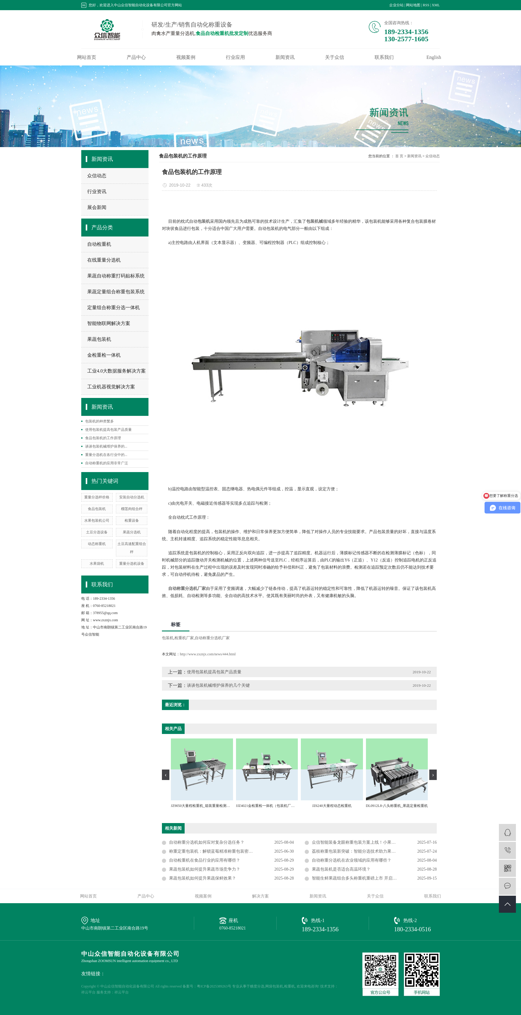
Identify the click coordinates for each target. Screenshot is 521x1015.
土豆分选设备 (97, 532)
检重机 (289, 986)
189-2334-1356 (320, 929)
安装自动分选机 (131, 497)
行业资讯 (96, 191)
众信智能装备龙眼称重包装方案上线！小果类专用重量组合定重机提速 (374, 842)
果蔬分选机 (132, 532)
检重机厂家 (184, 638)
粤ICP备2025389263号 (214, 986)
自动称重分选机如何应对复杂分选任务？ (206, 842)
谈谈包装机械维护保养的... (106, 446)
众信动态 (96, 175)
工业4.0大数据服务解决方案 (116, 370)
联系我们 (384, 57)
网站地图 (413, 5)
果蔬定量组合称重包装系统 (116, 291)
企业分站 (396, 5)
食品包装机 (97, 509)
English (434, 57)
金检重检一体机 (104, 355)
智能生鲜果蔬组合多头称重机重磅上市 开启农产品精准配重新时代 (373, 878)
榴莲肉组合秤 (131, 509)
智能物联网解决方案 (108, 323)
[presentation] (165, 775)
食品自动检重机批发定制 (222, 33)
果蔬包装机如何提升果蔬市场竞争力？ (204, 869)
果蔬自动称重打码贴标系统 (116, 275)
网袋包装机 (274, 986)
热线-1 (317, 920)
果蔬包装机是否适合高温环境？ (341, 869)
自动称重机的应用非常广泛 (106, 463)
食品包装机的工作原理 (103, 438)
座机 (233, 920)
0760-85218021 (232, 928)
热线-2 (410, 920)
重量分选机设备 (131, 563)
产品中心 (136, 57)
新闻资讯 (285, 57)
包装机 (168, 638)
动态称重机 (97, 544)
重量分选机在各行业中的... (106, 455)
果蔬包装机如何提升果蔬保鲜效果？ (202, 878)
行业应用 (235, 57)
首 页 (399, 156)
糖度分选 (257, 986)
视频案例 (185, 57)
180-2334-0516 (412, 929)
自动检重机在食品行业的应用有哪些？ (204, 860)
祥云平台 (88, 992)
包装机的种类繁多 (99, 421)
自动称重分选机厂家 (212, 638)
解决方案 (260, 896)
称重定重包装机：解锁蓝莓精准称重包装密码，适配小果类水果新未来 (231, 851)
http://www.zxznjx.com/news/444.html (208, 654)
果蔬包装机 (99, 339)
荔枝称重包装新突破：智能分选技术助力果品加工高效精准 (366, 851)
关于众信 (334, 57)
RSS (426, 5)
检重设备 (132, 520)
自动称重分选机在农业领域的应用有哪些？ (351, 860)
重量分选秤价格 (96, 497)
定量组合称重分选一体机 (113, 307)
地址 (95, 920)
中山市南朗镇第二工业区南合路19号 (114, 928)
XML (436, 5)
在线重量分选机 (104, 259)
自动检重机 (99, 244)
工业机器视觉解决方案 (111, 386)
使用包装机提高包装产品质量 (108, 430)
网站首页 (86, 57)
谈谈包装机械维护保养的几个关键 (218, 685)
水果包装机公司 (96, 520)
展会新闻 (96, 207)
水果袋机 (97, 563)
